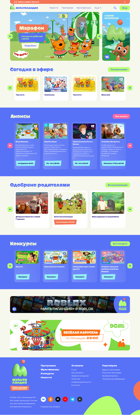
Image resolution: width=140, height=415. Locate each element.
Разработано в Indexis (50, 407)
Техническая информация (113, 379)
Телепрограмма (118, 69)
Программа (67, 8)
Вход (124, 8)
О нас (74, 370)
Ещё (97, 8)
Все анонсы (121, 116)
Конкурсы (47, 373)
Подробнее (30, 45)
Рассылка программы (111, 373)
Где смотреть (77, 373)
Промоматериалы (110, 376)
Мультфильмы (84, 8)
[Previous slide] (10, 36)
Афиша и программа (111, 370)
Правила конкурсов (80, 376)
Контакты (75, 385)
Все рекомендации (117, 185)
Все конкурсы (120, 244)
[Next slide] (99, 36)
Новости (53, 8)
